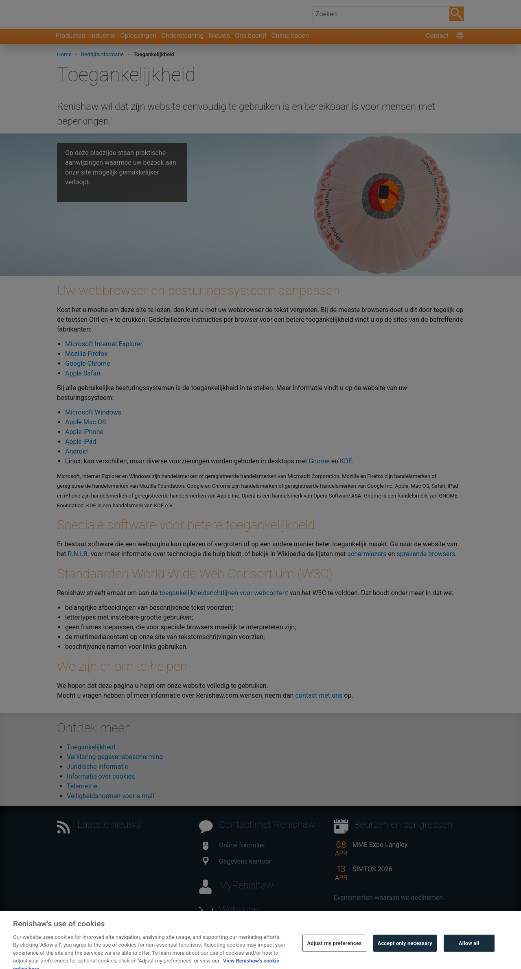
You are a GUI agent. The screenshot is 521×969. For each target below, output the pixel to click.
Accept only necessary (405, 953)
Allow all (469, 953)
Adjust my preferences (334, 953)
